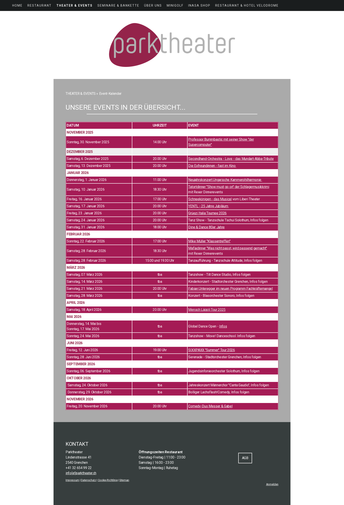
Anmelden (272, 484)
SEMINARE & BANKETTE (118, 5)
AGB (245, 458)
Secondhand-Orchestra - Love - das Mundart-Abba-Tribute (231, 159)
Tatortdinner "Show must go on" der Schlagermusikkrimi (228, 187)
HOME (17, 5)
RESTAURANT (39, 5)
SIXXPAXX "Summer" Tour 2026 (211, 350)
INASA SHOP (199, 5)
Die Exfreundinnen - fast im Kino (212, 166)
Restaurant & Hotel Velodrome (247, 5)
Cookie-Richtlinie (108, 480)
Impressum (72, 480)
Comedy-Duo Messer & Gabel (210, 406)
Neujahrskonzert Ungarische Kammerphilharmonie (225, 180)
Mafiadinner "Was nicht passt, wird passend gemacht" (227, 248)
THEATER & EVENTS (74, 5)
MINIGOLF (175, 5)
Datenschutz (88, 480)
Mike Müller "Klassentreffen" (209, 241)
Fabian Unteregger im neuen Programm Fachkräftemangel (230, 289)
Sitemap (124, 480)
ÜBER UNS (153, 5)
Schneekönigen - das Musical (209, 199)
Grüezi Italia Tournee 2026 (207, 213)
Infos (223, 326)
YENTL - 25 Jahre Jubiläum (208, 206)
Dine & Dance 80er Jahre (206, 227)
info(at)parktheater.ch (81, 473)
